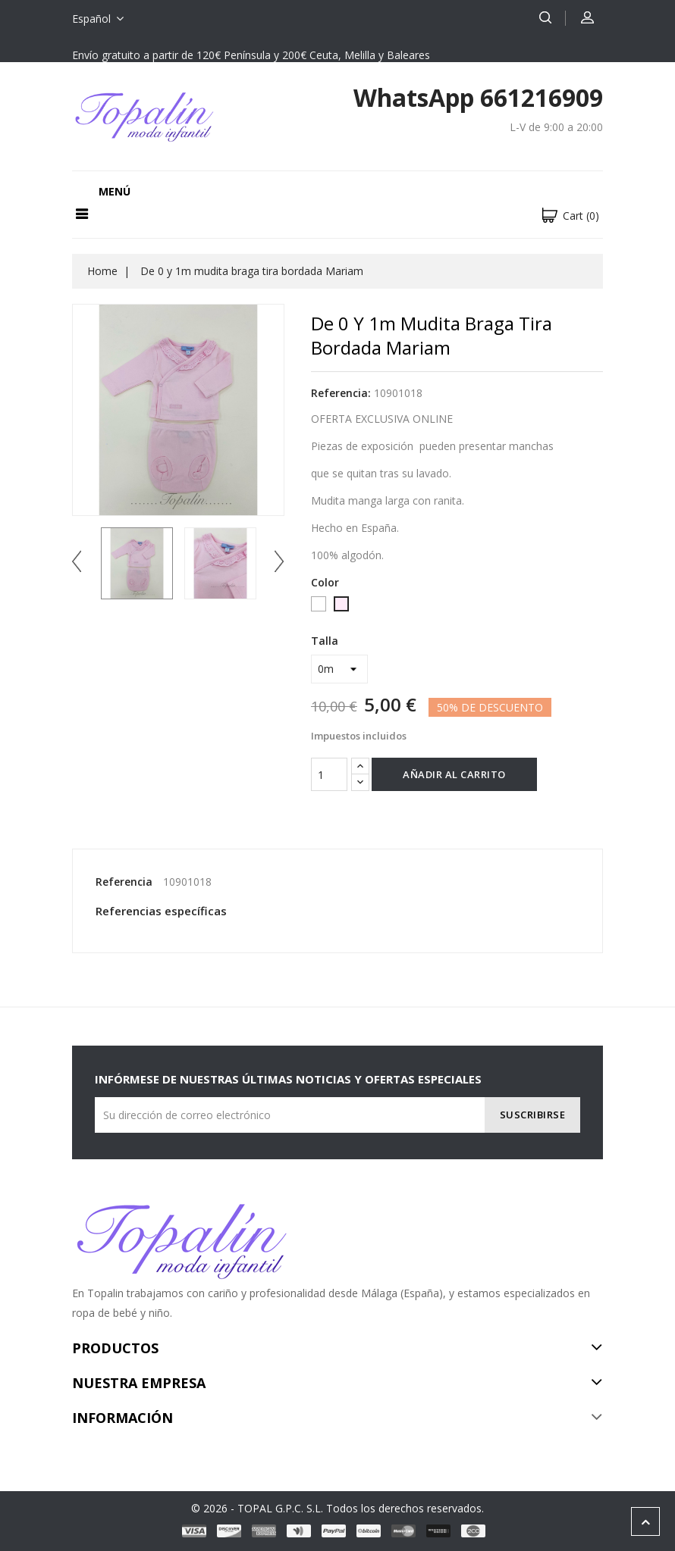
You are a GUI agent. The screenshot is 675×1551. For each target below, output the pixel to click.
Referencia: (341, 393)
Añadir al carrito (454, 774)
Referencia (124, 881)
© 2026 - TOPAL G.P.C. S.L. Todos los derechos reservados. (337, 1508)
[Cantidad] (329, 774)
